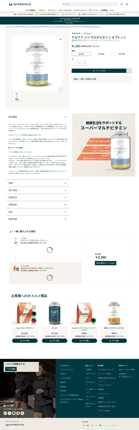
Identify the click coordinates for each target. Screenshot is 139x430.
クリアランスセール (80, 10)
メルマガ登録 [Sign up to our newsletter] (11, 369)
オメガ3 (54, 328)
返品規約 (63, 382)
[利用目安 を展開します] (38, 197)
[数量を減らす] (74, 63)
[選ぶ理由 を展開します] (38, 190)
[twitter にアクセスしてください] (22, 413)
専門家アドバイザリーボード (107, 402)
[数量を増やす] (85, 63)
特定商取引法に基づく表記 (106, 406)
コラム (112, 10)
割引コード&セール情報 (126, 369)
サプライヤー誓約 (103, 411)
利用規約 (101, 389)
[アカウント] (121, 4)
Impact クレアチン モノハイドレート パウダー (84, 329)
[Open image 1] (17, 96)
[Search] (64, 4)
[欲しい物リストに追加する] (129, 71)
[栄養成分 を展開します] (38, 204)
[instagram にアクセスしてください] (5, 413)
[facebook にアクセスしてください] (9, 413)
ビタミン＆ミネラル (65, 10)
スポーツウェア (93, 10)
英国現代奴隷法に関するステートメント (107, 379)
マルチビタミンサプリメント (64, 26)
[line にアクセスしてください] (14, 413)
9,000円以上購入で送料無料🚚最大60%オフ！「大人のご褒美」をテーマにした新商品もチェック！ (69, 21)
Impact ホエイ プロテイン (24, 328)
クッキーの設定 (9, 401)
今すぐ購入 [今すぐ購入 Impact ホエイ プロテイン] (25, 341)
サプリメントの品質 (104, 374)
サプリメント (52, 10)
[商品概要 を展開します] (38, 116)
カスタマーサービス (66, 369)
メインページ (10, 26)
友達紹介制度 (126, 375)
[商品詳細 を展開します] (38, 219)
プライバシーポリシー (105, 385)
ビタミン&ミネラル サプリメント (42, 26)
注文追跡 (63, 391)
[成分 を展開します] (38, 211)
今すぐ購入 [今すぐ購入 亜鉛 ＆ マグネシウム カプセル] (114, 341)
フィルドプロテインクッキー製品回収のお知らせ (71, 400)
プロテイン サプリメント (23, 26)
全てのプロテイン (91, 383)
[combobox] (90, 4)
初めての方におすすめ (91, 405)
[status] (79, 63)
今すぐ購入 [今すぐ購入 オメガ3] (55, 341)
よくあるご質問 (65, 378)
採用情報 (101, 398)
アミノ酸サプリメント (91, 391)
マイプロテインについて (106, 369)
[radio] (81, 54)
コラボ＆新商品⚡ (31, 10)
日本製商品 (104, 10)
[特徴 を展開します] (38, 183)
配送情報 (63, 386)
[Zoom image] (60, 39)
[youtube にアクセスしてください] (18, 413)
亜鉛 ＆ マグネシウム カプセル (114, 328)
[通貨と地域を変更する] (28, 406)
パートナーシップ (103, 393)
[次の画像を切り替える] (60, 90)
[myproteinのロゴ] (20, 4)
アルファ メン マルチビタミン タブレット (87, 26)
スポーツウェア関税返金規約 (69, 395)
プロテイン (42, 10)
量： (73, 59)
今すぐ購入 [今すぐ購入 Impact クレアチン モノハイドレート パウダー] (84, 341)
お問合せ (63, 374)
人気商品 (88, 369)
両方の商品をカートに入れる (105, 263)
